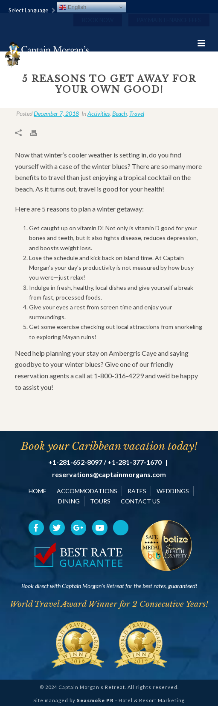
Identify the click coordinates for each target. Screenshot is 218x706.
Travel (136, 113)
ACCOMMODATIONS (87, 490)
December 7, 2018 (56, 113)
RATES (137, 490)
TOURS (100, 501)
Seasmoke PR (95, 700)
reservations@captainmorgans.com (109, 474)
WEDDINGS (173, 490)
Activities (98, 113)
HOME (38, 490)
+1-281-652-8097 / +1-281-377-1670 (105, 462)
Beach (119, 113)
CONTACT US (140, 501)
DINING (69, 501)
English (72, 7)
